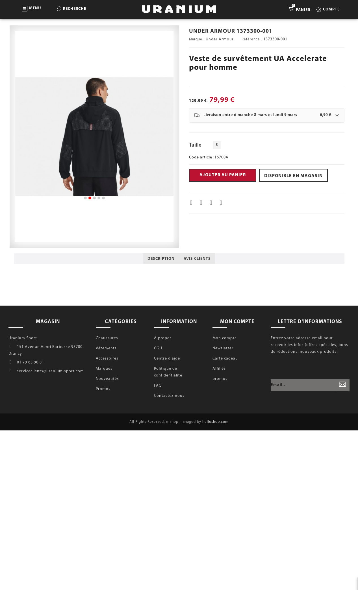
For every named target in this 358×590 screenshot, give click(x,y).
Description (161, 259)
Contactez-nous (169, 396)
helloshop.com (215, 422)
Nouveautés (107, 379)
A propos (163, 338)
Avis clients (197, 259)
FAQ (158, 386)
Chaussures (107, 338)
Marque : (197, 39)
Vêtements (106, 348)
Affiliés (219, 369)
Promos (103, 389)
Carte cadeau (225, 358)
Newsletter (222, 348)
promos (219, 379)
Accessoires (107, 358)
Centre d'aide (167, 358)
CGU (158, 348)
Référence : (252, 39)
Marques (104, 369)
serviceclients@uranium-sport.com (50, 371)
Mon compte (224, 338)
